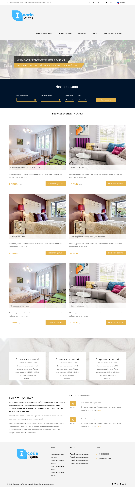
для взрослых (69, 95)
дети (79, 95)
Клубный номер (17, 237)
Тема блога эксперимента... (92, 403)
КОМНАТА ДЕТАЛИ (55, 184)
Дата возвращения (46, 95)
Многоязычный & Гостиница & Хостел (25, 484)
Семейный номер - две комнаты (25, 167)
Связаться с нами (113, 33)
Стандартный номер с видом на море (88, 237)
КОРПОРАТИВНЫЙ (44, 33)
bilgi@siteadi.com (105, 458)
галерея (82, 33)
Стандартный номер (19, 306)
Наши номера (65, 33)
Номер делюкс (77, 306)
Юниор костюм (78, 167)
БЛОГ (95, 33)
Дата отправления (22, 95)
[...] (99, 410)
